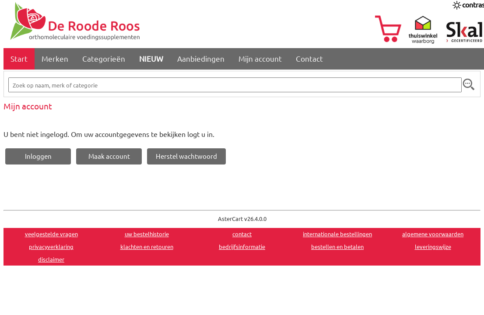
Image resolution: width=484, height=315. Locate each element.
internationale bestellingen (337, 234)
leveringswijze (433, 246)
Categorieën (103, 58)
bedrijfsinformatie (242, 246)
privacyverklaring (51, 246)
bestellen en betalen (337, 246)
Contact (309, 58)
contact (242, 234)
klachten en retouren (146, 246)
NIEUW (151, 58)
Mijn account (260, 58)
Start (19, 58)
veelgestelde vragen (51, 234)
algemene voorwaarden (432, 234)
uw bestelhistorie (147, 234)
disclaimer (51, 259)
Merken (55, 58)
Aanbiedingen (200, 58)
